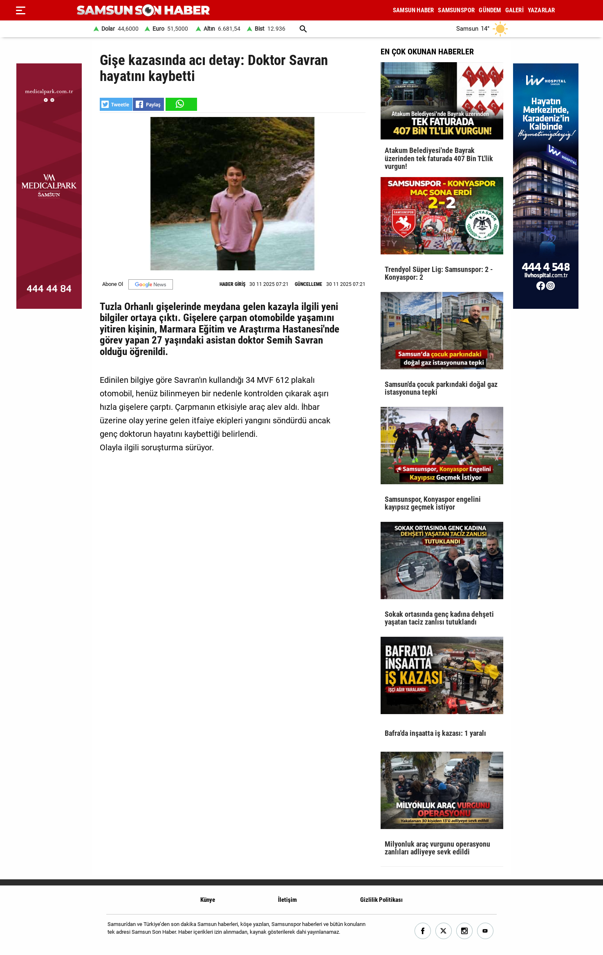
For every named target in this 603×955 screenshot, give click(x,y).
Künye (207, 899)
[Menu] (20, 10)
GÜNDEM (490, 10)
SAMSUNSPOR (456, 10)
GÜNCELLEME (308, 284)
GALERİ (514, 10)
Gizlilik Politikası (381, 899)
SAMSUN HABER (413, 10)
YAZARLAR (541, 10)
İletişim (287, 899)
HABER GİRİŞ (232, 284)
